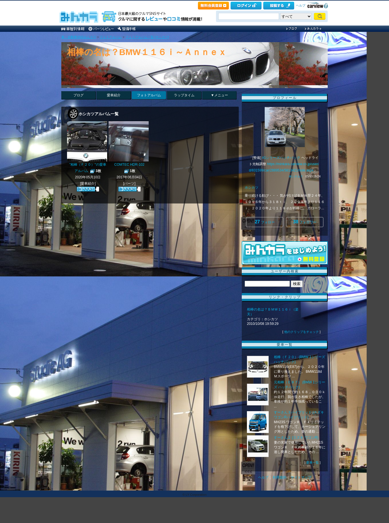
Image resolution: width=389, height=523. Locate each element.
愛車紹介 (114, 95)
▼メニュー (219, 95)
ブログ (78, 95)
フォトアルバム (111, 37)
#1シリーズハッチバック (281, 158)
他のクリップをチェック (301, 331)
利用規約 (279, 477)
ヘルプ (300, 5)
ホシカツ (251, 188)
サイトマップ (301, 477)
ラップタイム (184, 95)
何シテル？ (296, 176)
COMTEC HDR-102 (129, 165)
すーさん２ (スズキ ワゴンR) (296, 438)
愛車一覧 (312, 462)
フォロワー (304, 221)
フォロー (264, 221)
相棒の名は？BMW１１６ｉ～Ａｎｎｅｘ (147, 52)
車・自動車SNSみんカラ (78, 37)
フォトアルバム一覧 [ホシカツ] (147, 37)
